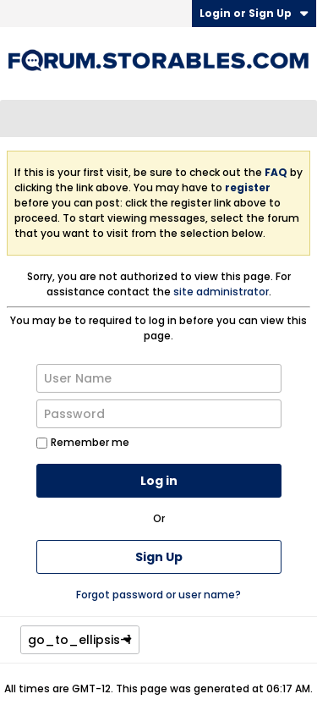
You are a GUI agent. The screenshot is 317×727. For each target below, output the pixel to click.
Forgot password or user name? (158, 594)
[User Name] (158, 378)
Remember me (82, 442)
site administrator (221, 291)
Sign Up (159, 556)
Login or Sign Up (254, 13)
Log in (159, 480)
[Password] (158, 413)
